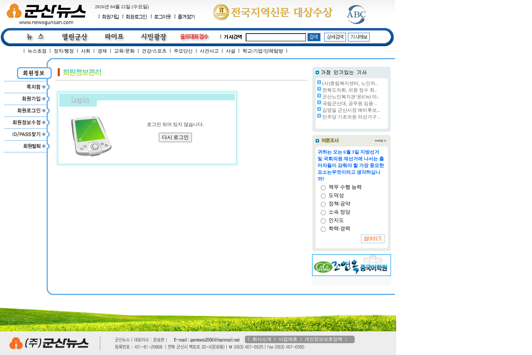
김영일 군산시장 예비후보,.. (351, 110)
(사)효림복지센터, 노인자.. (350, 83)
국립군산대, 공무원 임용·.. (349, 103)
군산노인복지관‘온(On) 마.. (350, 97)
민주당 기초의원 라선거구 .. (351, 117)
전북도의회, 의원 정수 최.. (349, 90)
